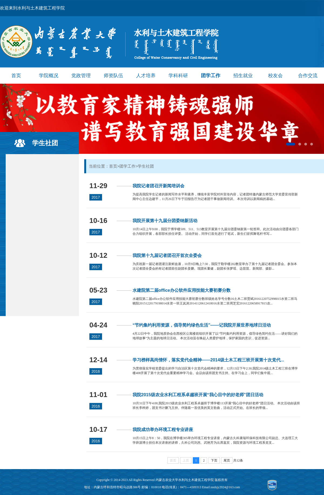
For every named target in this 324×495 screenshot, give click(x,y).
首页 (16, 75)
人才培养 (146, 75)
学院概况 (48, 75)
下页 (214, 460)
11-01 (98, 395)
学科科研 (178, 75)
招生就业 (243, 75)
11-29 (98, 186)
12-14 (98, 360)
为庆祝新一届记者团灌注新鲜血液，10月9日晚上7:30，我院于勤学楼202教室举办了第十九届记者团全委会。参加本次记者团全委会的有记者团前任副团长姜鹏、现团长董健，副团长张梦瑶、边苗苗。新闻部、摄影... (215, 266)
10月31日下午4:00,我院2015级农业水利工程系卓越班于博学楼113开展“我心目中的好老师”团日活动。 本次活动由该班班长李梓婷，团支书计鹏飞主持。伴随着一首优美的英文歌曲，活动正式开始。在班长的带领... (216, 405)
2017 (96, 197)
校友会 (275, 75)
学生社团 (45, 143)
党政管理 (81, 75)
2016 (96, 371)
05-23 (98, 290)
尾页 (227, 460)
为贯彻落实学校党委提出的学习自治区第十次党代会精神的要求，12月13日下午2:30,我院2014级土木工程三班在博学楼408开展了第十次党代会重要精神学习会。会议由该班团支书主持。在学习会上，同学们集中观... (215, 371)
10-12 (98, 255)
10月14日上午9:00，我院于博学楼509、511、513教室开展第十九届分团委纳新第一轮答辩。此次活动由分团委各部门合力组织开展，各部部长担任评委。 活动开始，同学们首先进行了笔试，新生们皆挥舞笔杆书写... (216, 231)
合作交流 (308, 75)
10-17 (98, 429)
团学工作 (210, 75)
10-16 (98, 220)
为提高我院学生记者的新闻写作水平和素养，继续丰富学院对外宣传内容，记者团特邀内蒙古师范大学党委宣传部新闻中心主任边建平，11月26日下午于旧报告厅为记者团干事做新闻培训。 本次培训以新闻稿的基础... (215, 196)
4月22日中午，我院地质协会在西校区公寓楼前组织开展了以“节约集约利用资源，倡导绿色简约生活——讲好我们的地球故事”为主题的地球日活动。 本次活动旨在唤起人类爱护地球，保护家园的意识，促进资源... (215, 336)
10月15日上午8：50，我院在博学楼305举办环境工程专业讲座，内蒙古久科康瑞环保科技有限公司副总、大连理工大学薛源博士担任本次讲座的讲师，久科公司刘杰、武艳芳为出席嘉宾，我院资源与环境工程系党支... (215, 440)
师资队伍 (113, 75)
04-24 (98, 325)
